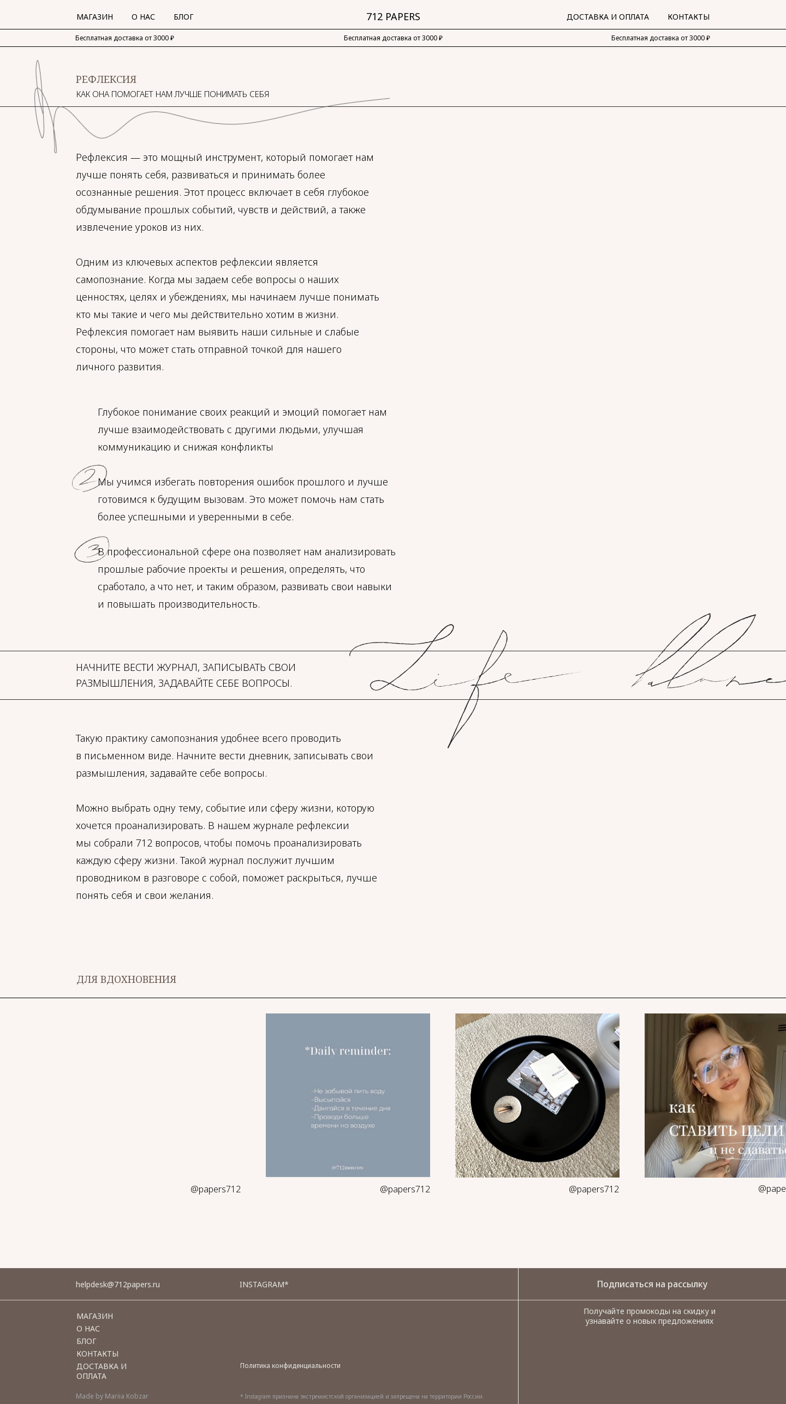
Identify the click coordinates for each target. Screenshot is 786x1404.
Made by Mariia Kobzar (112, 1396)
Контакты (689, 16)
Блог (184, 16)
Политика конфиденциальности (290, 1365)
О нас (143, 16)
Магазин (94, 16)
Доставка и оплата (101, 1371)
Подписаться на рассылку (652, 1284)
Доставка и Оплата (608, 16)
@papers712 (215, 1189)
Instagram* (264, 1284)
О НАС (88, 1328)
